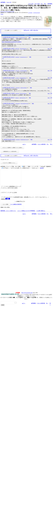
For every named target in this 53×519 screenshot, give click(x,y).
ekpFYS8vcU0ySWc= (22, 37)
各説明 (41, 168)
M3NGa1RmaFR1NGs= (23, 48)
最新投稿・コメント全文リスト (8, 214)
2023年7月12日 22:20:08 (8, 77)
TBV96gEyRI (17, 93)
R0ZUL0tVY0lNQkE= (23, 93)
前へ (45, 3)
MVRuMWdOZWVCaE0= (24, 139)
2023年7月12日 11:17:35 (8, 37)
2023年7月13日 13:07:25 (8, 87)
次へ (42, 3)
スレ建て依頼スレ (40, 214)
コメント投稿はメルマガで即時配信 (26, 214)
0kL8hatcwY (17, 97)
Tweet (2, 14)
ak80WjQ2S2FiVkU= (23, 97)
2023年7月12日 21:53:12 (8, 70)
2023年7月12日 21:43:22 (8, 57)
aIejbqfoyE (16, 37)
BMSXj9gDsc (17, 48)
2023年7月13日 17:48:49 (8, 93)
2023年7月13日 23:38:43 (9, 139)
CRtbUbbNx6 (18, 139)
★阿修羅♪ (3, 2)
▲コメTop (30, 3)
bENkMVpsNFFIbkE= (23, 87)
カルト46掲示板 (42, 144)
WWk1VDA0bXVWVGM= (24, 103)
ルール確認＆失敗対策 (16, 207)
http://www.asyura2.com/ (27, 296)
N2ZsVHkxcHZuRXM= (23, 70)
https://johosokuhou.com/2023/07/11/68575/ (11, 41)
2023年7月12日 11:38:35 (8, 48)
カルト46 (9, 2)
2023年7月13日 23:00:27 (8, 103)
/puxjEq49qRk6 (30, 12)
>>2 (3, 58)
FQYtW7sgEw (17, 70)
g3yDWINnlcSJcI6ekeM (36, 12)
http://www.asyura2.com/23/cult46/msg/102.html (7, 11)
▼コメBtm (37, 3)
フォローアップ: (5, 159)
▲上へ (24, 144)
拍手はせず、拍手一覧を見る (31, 30)
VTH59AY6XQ (17, 103)
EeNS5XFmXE (17, 87)
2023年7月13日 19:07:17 (8, 97)
